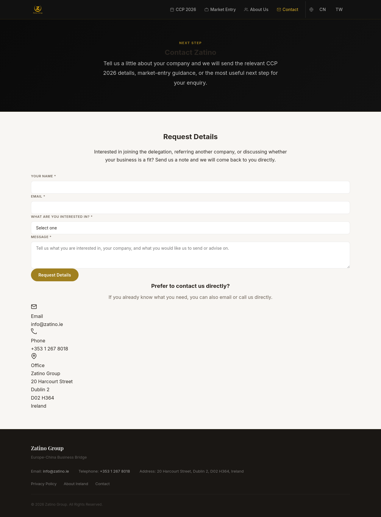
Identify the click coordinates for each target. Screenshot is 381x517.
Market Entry (220, 9)
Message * (41, 237)
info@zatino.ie (56, 471)
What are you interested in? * (62, 217)
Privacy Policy (44, 483)
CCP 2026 (183, 9)
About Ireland (76, 483)
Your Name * (43, 176)
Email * (38, 196)
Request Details (54, 274)
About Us (256, 9)
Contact (287, 9)
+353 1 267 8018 (115, 471)
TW (339, 9)
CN (322, 9)
